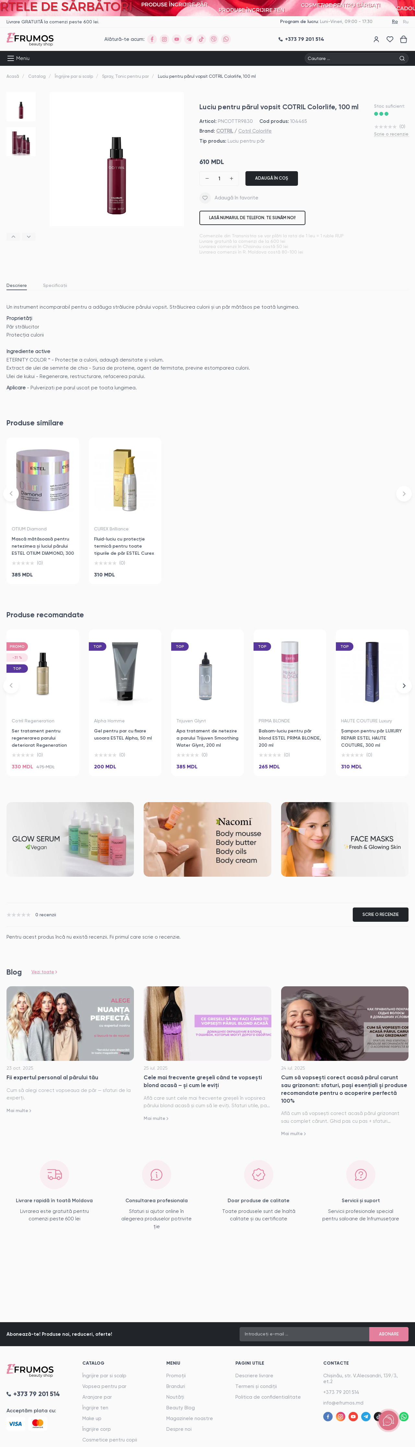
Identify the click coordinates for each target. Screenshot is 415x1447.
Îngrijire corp (96, 1429)
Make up (91, 1418)
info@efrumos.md (343, 1403)
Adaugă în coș (271, 178)
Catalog (37, 76)
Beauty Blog (180, 1408)
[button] (13, 237)
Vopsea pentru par (104, 1386)
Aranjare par (97, 1397)
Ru (406, 21)
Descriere (16, 285)
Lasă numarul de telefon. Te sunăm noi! (252, 217)
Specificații (55, 285)
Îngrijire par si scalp (74, 76)
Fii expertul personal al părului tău (52, 1077)
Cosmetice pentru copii (109, 1440)
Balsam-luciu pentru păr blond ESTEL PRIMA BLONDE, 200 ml (290, 738)
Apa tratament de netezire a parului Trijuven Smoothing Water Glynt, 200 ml (207, 738)
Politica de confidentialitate (268, 1397)
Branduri (175, 1386)
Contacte (336, 1363)
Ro (395, 21)
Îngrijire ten (95, 1408)
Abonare (389, 1334)
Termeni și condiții (256, 1386)
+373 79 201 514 (341, 1392)
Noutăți (175, 1397)
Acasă (12, 76)
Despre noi (179, 1429)
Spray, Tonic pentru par (125, 76)
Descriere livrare (254, 1376)
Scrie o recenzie (391, 133)
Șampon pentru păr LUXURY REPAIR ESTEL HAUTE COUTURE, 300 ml (371, 738)
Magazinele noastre (189, 1418)
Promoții (176, 1376)
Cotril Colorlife (255, 131)
